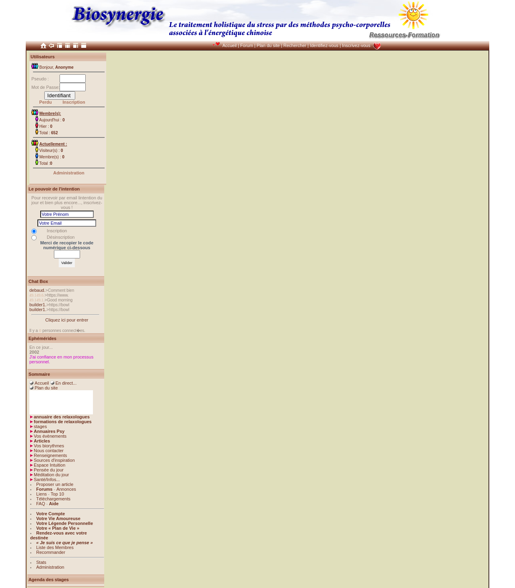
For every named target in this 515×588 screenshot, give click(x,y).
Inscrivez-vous (356, 45)
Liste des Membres (55, 547)
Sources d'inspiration (54, 460)
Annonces (66, 489)
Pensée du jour (49, 469)
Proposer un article (54, 484)
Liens (41, 494)
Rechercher (294, 45)
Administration (68, 172)
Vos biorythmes (49, 445)
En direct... (66, 383)
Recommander (50, 552)
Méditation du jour (51, 474)
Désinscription (60, 237)
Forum (246, 45)
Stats (41, 562)
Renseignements (50, 455)
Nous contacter (49, 450)
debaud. (37, 290)
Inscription (73, 102)
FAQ (40, 503)
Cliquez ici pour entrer (67, 320)
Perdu (45, 102)
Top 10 (57, 494)
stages (40, 426)
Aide (54, 503)
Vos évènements (50, 436)
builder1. (37, 304)
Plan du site (268, 45)
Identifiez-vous (324, 45)
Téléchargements (53, 498)
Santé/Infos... (47, 479)
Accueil (229, 45)
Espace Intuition (49, 465)
